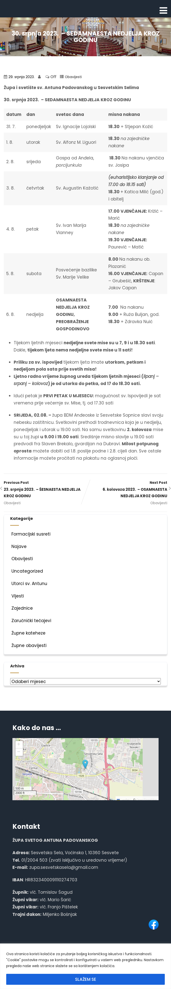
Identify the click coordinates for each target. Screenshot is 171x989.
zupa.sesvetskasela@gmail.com (63, 867)
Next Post (126, 489)
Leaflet (123, 800)
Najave (18, 546)
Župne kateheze (27, 633)
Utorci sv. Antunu (28, 584)
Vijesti (17, 596)
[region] (85, 966)
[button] (85, 764)
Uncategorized (26, 571)
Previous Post (45, 489)
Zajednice (21, 608)
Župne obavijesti (28, 645)
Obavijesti (73, 77)
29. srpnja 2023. (21, 77)
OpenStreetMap (146, 800)
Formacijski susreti (30, 534)
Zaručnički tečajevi (30, 621)
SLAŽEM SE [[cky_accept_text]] (85, 979)
